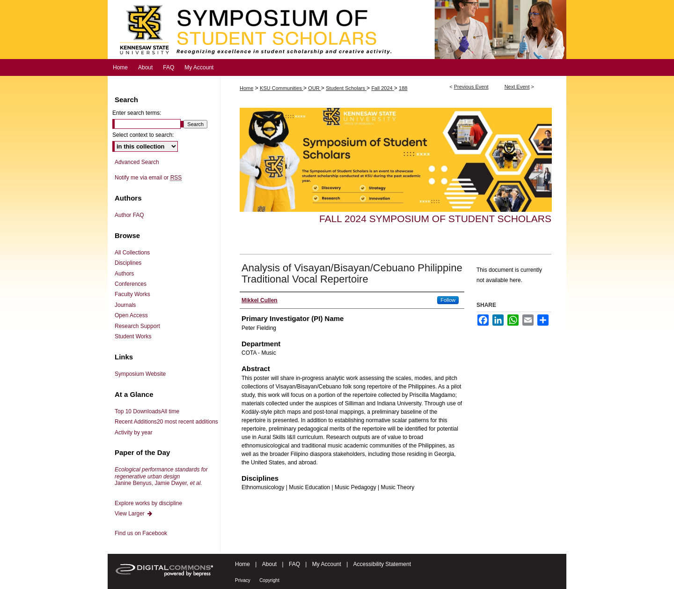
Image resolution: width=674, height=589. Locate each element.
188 (403, 88)
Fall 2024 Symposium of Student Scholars (435, 218)
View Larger (134, 513)
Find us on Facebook (141, 533)
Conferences (131, 284)
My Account (326, 564)
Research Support (137, 326)
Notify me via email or (148, 177)
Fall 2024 (382, 88)
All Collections (132, 252)
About (269, 564)
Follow (447, 300)
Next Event (517, 86)
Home (246, 88)
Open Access (131, 315)
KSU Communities (281, 88)
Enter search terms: (136, 113)
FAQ (294, 564)
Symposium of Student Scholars (337, 29)
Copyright (269, 580)
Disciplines (128, 263)
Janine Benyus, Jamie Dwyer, (161, 476)
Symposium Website (140, 374)
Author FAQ (129, 215)
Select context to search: (143, 135)
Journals (125, 305)
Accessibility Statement (382, 564)
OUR (314, 88)
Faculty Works (132, 294)
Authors (124, 273)
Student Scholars (346, 88)
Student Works (133, 336)
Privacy (242, 580)
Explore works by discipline (148, 503)
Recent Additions (166, 421)
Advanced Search (137, 162)
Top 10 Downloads (147, 411)
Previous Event (471, 86)
